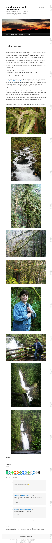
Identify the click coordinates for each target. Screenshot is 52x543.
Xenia (15, 482)
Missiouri (24, 74)
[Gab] (7, 472)
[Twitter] (26, 472)
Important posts (14, 34)
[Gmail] (31, 472)
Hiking (16, 474)
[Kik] (39, 472)
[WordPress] (36, 472)
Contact (28, 34)
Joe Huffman (16, 495)
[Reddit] (15, 472)
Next (44, 38)
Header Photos (22, 34)
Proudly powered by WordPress (26, 536)
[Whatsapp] (12, 472)
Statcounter (4, 542)
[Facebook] (23, 472)
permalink (32, 474)
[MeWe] (10, 472)
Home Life (20, 474)
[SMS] (28, 472)
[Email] (20, 472)
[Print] (18, 472)
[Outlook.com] (34, 472)
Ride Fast (16, 509)
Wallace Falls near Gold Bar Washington (18, 80)
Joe (19, 49)
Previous (8, 38)
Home (7, 34)
